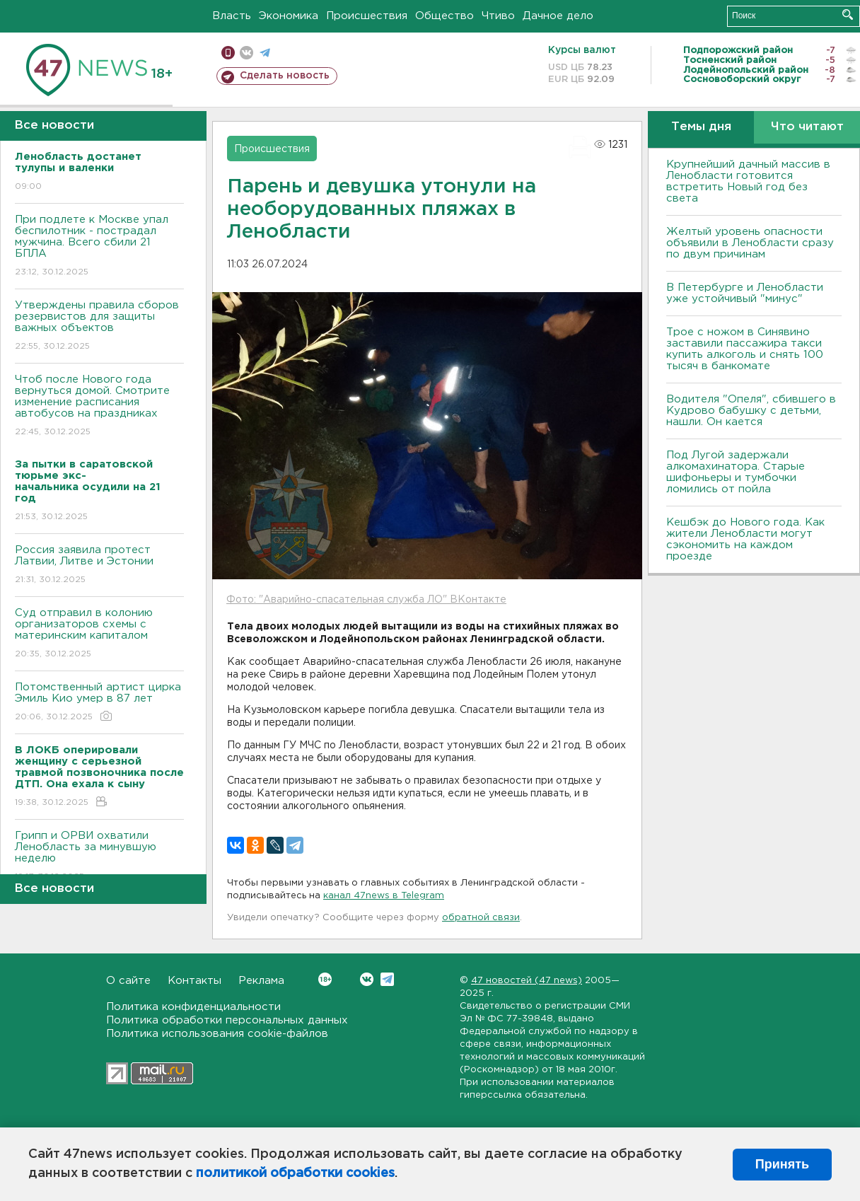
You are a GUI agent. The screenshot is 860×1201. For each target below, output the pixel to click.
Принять (782, 1164)
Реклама (261, 980)
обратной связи (481, 918)
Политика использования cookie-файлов (217, 1033)
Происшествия (366, 16)
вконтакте (246, 52)
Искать (847, 14)
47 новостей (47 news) (526, 981)
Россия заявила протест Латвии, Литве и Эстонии (99, 565)
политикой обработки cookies (295, 1173)
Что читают (807, 127)
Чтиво (498, 16)
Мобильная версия (228, 52)
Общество (444, 16)
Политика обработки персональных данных (227, 1020)
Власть (231, 16)
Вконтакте (325, 979)
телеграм (265, 52)
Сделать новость (285, 75)
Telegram (387, 979)
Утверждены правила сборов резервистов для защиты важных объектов (99, 326)
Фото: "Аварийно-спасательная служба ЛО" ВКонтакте (366, 600)
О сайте (128, 980)
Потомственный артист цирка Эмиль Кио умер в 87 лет (99, 703)
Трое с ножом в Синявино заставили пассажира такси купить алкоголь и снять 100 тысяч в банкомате (744, 349)
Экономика (288, 16)
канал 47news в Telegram (383, 896)
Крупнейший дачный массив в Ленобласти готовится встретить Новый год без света (748, 181)
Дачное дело (558, 16)
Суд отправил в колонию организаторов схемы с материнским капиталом (99, 634)
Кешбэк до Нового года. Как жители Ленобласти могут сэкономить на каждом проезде (745, 539)
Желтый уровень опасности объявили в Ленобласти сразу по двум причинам (750, 243)
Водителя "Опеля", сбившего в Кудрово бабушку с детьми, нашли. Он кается (751, 411)
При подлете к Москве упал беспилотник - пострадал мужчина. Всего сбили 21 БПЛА (99, 246)
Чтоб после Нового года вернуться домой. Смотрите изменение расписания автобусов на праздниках (99, 406)
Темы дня (701, 127)
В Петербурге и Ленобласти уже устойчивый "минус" (744, 293)
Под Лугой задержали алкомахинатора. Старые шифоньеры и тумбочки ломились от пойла (735, 472)
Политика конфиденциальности (193, 1006)
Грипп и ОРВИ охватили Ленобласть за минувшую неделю (99, 857)
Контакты (194, 980)
